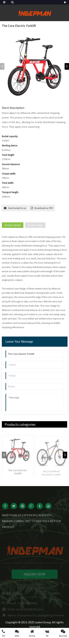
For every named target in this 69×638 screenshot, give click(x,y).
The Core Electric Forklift (17, 474)
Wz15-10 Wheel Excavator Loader (51, 475)
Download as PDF (43, 208)
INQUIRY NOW (34, 576)
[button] (67, 66)
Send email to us (17, 208)
